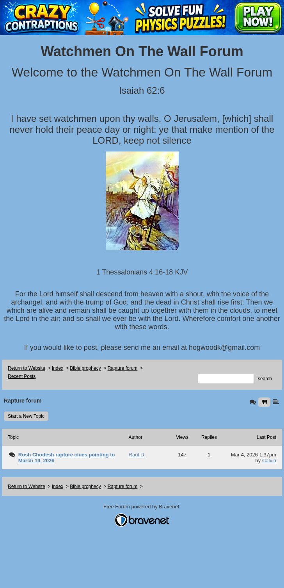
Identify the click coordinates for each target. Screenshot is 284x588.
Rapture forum (123, 368)
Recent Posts (22, 376)
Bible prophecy (85, 368)
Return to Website (26, 368)
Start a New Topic (26, 416)
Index (57, 368)
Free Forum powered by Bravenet (142, 507)
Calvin (269, 460)
